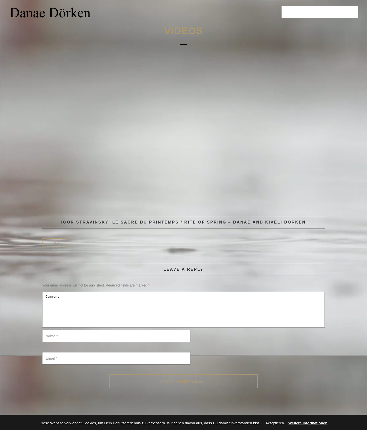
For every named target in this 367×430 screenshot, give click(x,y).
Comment (183, 310)
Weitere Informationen (307, 423)
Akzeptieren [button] (274, 423)
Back (56, 242)
